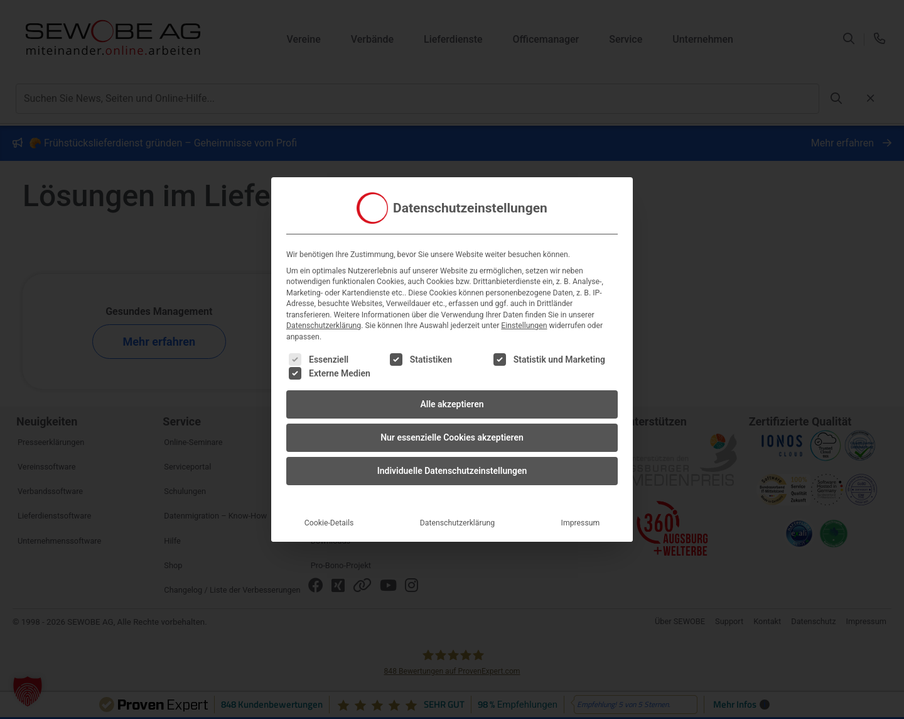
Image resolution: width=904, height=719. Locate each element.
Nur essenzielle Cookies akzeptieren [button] (452, 407)
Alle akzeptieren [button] (451, 373)
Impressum (580, 492)
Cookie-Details (329, 492)
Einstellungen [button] (524, 295)
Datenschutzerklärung (323, 295)
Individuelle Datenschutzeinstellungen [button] (452, 440)
